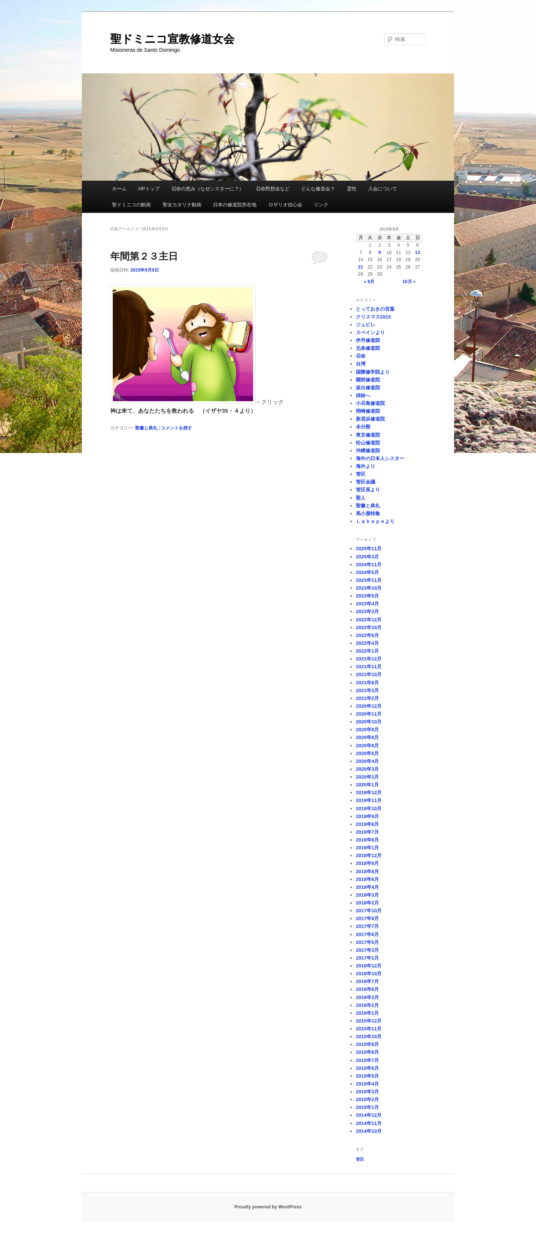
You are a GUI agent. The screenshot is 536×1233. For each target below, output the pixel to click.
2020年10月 (369, 722)
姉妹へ (363, 395)
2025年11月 (369, 548)
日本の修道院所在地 (234, 204)
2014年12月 (369, 1115)
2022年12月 (369, 619)
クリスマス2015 (373, 317)
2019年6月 (367, 840)
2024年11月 (369, 564)
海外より (365, 466)
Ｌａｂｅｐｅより (375, 521)
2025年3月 (367, 557)
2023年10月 (369, 588)
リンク (321, 204)
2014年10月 (369, 1131)
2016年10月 (369, 973)
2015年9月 (367, 1044)
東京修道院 (368, 435)
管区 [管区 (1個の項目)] (360, 1159)
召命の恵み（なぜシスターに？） (207, 188)
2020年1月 (367, 784)
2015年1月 (367, 1107)
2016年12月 (369, 966)
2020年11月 (369, 714)
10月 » (408, 281)
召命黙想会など (273, 188)
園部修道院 (368, 380)
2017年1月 (367, 958)
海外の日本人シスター (380, 458)
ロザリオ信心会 (285, 204)
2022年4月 (367, 643)
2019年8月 (367, 824)
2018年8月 (367, 871)
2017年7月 (367, 926)
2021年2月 (367, 698)
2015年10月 (369, 1036)
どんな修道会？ (318, 188)
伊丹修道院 (368, 340)
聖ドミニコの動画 (131, 204)
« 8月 (369, 281)
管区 (361, 474)
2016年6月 (367, 989)
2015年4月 (367, 1084)
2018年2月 (367, 903)
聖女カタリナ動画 (182, 204)
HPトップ (149, 188)
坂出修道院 (368, 387)
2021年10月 (369, 674)
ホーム (119, 188)
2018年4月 (367, 887)
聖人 (361, 498)
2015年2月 (367, 1099)
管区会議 (365, 482)
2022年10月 (369, 627)
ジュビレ (365, 324)
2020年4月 (367, 761)
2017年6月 (367, 934)
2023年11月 (369, 580)
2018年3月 (367, 895)
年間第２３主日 (144, 256)
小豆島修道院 (370, 403)
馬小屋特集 (368, 513)
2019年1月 (367, 847)
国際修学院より (373, 372)
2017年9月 (367, 918)
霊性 (352, 188)
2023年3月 (367, 611)
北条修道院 (368, 348)
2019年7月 (367, 832)
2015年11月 (369, 1028)
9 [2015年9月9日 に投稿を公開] (379, 252)
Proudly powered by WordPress (268, 1207)
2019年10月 (369, 808)
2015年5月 (367, 1076)
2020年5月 (367, 753)
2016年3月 (367, 997)
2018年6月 (367, 879)
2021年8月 (367, 682)
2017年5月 (367, 942)
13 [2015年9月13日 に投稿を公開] (417, 252)
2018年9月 (367, 863)
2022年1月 (367, 651)
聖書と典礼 (146, 428)
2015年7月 (367, 1060)
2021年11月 (369, 666)
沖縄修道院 (368, 450)
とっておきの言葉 (375, 309)
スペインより (370, 332)
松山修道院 (368, 443)
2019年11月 (369, 800)
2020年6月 (367, 745)
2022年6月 (367, 635)
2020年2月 (367, 777)
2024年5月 (367, 572)
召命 (361, 356)
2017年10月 (369, 910)
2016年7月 (367, 981)
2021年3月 (367, 690)
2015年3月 (367, 1091)
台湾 (361, 364)
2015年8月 (367, 1052)
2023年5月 (367, 596)
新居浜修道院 (370, 419)
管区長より (368, 489)
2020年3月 (367, 769)
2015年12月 (369, 1021)
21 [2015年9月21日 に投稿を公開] (360, 267)
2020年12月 (369, 706)
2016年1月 (367, 1013)
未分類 (363, 427)
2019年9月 (367, 816)
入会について (382, 188)
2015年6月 (367, 1068)
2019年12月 (369, 792)
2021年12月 (369, 659)
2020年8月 (367, 737)
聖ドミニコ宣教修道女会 (172, 39)
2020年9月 (367, 729)
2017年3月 (367, 950)
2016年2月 (367, 1005)
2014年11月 (369, 1123)
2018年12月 (369, 855)
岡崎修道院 (368, 411)
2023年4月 (367, 603)
